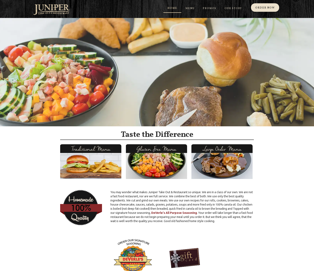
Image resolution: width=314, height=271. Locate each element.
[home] (51, 9)
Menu (189, 8)
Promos (209, 8)
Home (172, 8)
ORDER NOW (265, 7)
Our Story (233, 8)
